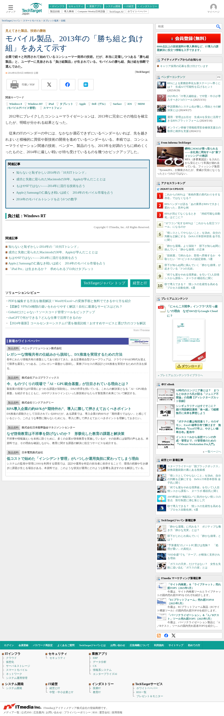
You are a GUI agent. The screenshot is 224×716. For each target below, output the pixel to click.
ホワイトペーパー (147, 688)
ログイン (9, 645)
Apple (82, 103)
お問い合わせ (117, 645)
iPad (51, 103)
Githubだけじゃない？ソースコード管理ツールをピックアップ (51, 312)
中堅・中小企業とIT (61, 692)
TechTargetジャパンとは (92, 645)
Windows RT (35, 103)
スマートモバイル (16, 669)
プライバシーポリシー (77, 712)
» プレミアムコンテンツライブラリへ (180, 375)
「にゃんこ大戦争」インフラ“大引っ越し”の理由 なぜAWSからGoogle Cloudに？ (192, 311)
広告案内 (38, 712)
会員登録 (23, 645)
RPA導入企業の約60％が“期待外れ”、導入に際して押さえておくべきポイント (69, 409)
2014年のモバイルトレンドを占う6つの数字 (46, 199)
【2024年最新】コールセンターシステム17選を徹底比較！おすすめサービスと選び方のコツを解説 (77, 323)
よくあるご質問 (65, 645)
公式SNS (26, 712)
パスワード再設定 (43, 645)
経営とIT (140, 283)
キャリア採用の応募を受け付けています (184, 66)
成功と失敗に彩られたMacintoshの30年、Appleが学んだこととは (61, 179)
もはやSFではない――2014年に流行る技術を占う (50, 186)
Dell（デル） (99, 103)
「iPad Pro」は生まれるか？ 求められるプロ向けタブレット (51, 269)
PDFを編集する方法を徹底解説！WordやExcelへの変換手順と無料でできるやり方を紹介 (69, 301)
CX (95, 665)
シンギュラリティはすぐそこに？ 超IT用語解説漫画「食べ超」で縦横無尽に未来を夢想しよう (197, 409)
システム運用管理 (16, 677)
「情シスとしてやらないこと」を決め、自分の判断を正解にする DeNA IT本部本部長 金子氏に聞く (192, 236)
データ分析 (99, 661)
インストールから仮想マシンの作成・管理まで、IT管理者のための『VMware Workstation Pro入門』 (196, 441)
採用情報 (117, 712)
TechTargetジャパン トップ (104, 283)
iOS (129, 103)
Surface (117, 103)
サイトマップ (176, 645)
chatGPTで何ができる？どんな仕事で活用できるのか (45, 317)
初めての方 (194, 645)
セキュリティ (57, 657)
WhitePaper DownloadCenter (139, 342)
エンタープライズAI (105, 673)
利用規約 (159, 645)
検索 (218, 26)
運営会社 (104, 712)
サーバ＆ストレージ (18, 665)
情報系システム (102, 669)
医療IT (97, 688)
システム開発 (14, 688)
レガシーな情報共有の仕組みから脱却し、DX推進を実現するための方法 (64, 354)
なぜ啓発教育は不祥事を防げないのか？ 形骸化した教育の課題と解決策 (65, 434)
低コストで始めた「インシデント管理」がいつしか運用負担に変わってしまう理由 (73, 458)
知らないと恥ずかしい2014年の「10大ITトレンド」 (52, 172)
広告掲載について (139, 645)
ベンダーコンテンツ (173, 77)
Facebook (166, 635)
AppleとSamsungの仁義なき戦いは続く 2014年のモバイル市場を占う (64, 192)
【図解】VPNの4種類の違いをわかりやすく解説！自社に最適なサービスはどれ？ (65, 306)
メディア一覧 (11, 712)
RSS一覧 (141, 692)
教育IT (97, 692)
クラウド (11, 657)
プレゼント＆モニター (149, 696)
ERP (95, 657)
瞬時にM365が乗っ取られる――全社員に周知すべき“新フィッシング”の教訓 (203, 152)
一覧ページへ (213, 451)
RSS (159, 635)
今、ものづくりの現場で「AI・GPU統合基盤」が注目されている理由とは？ (68, 384)
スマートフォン (52, 108)
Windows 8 (15, 103)
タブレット (66, 103)
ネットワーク (14, 673)
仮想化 (10, 661)
